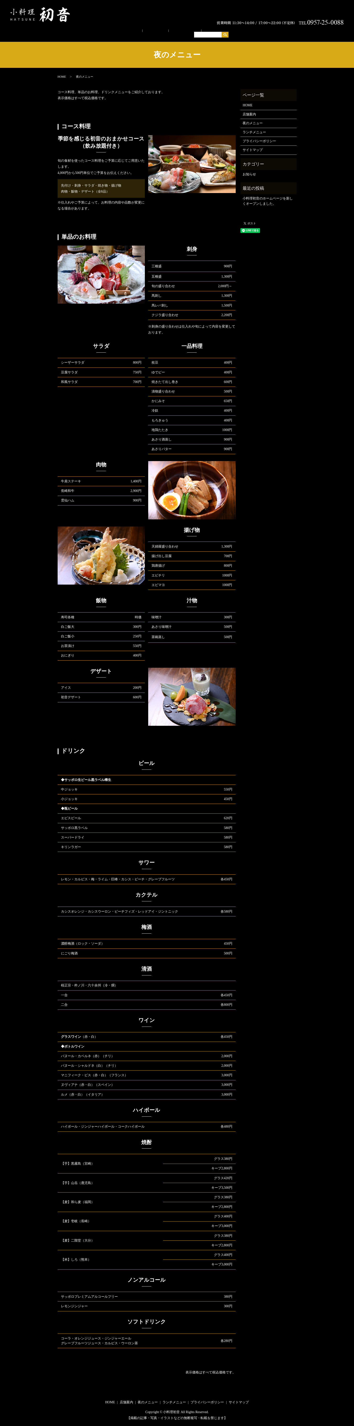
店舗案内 (156, 29)
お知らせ (249, 170)
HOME (137, 29)
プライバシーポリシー (259, 136)
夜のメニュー (181, 29)
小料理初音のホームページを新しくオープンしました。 (268, 196)
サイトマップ (253, 145)
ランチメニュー (210, 29)
